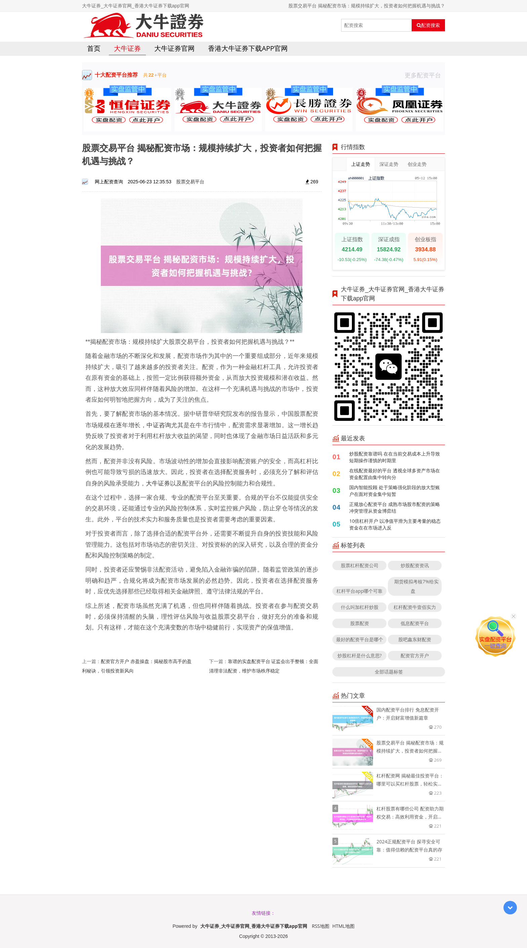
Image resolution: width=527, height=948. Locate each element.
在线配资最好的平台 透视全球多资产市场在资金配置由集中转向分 (394, 473)
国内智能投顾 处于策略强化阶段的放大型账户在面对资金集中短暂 (394, 490)
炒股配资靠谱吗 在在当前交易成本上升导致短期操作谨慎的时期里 (394, 457)
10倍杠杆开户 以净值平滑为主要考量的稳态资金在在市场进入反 (395, 524)
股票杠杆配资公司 (359, 565)
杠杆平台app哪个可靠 (359, 591)
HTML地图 (343, 926)
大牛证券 (127, 48)
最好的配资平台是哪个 (359, 639)
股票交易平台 (190, 181)
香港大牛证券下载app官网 (248, 48)
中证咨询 (159, 425)
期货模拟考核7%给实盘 (416, 586)
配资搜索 (428, 25)
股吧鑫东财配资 (414, 639)
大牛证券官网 (174, 48)
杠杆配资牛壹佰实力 (415, 607)
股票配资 (359, 623)
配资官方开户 (415, 655)
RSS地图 (320, 926)
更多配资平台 (425, 75)
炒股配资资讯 (415, 565)
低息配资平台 (415, 623)
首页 (93, 48)
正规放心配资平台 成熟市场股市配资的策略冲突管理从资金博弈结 (394, 507)
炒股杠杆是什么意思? (359, 655)
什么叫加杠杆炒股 (359, 607)
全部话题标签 (389, 671)
